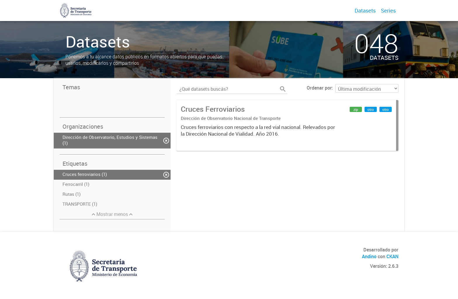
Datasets (365, 10)
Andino (369, 256)
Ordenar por (319, 88)
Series (388, 10)
